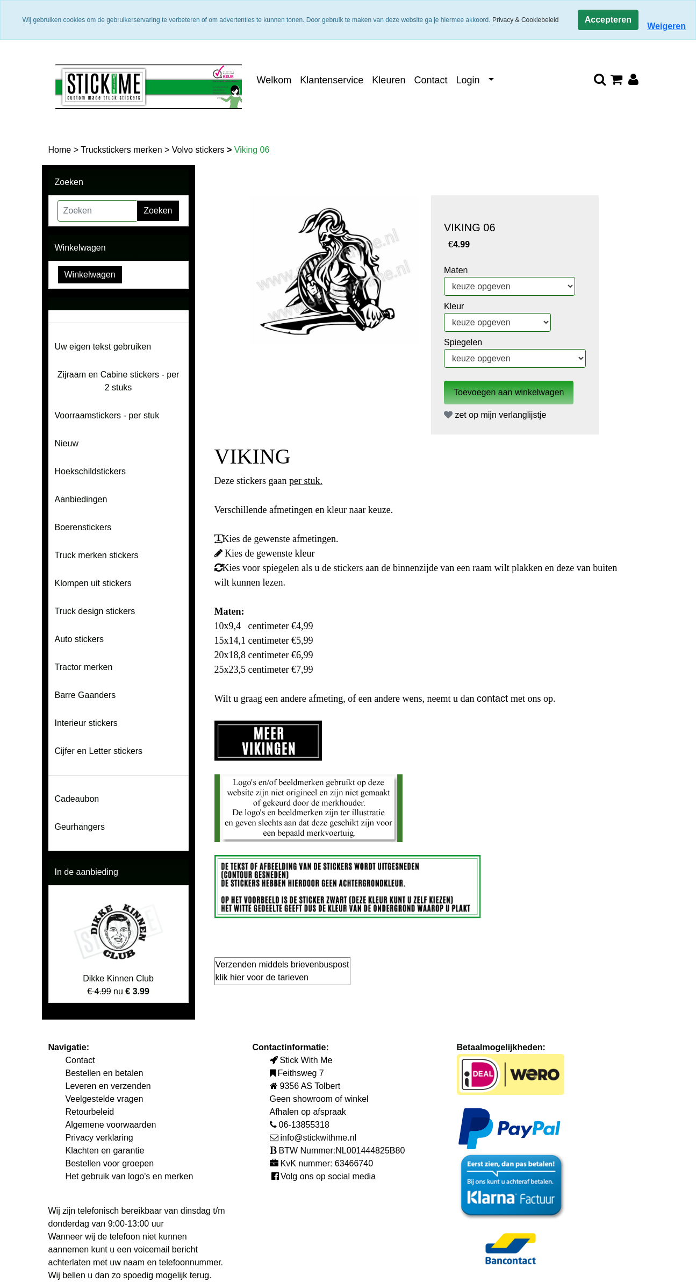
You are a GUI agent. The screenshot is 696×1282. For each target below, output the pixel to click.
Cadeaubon (77, 798)
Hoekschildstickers (90, 471)
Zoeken (157, 210)
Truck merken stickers (97, 555)
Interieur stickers (86, 723)
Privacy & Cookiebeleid (525, 20)
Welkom (274, 80)
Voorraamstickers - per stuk (107, 415)
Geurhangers (80, 826)
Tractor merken (84, 667)
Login (467, 80)
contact (494, 698)
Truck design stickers (95, 611)
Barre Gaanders (85, 695)
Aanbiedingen (81, 499)
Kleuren (388, 80)
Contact (430, 80)
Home (61, 149)
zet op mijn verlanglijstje (495, 414)
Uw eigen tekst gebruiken (103, 346)
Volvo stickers (199, 149)
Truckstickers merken (122, 149)
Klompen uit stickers (93, 583)
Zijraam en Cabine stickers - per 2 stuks (119, 381)
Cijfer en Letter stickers (99, 751)
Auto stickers (79, 639)
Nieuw (66, 443)
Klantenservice (331, 80)
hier (238, 977)
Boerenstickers (83, 527)
